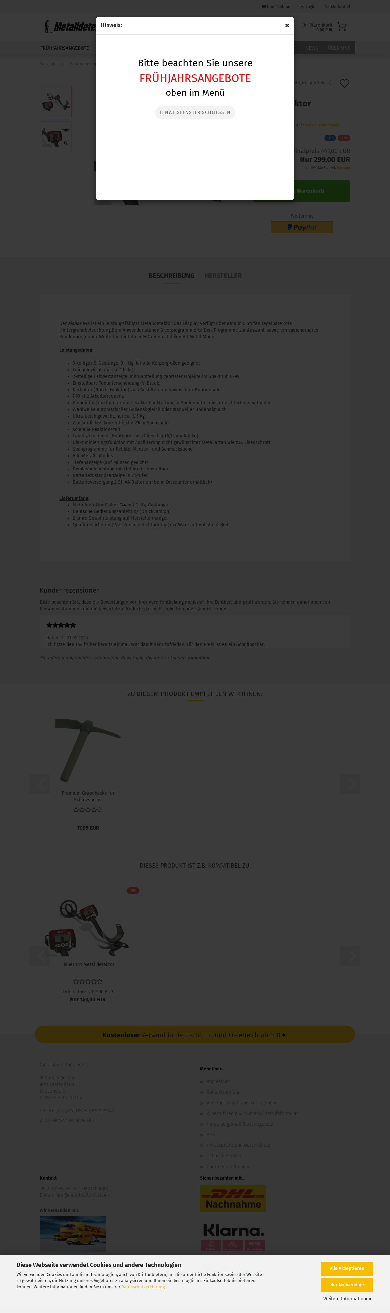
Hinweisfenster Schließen (195, 112)
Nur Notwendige (347, 1285)
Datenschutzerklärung (143, 1286)
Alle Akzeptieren (347, 1268)
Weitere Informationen (347, 1299)
